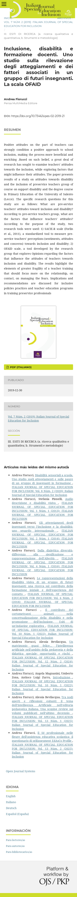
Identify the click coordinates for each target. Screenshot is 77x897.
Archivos (64, 18)
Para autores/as (15, 846)
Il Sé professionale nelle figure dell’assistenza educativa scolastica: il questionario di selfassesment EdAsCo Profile (42, 737)
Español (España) (17, 814)
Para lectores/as (15, 840)
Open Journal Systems (20, 771)
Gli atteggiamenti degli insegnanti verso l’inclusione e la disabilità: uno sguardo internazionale (42, 526)
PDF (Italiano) (20, 367)
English (11, 796)
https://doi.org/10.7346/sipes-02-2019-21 (38, 116)
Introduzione (62, 677)
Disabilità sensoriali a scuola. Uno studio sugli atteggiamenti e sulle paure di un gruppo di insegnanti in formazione (42, 479)
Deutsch (11, 808)
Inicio (8, 18)
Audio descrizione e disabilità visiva (42, 501)
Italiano (11, 802)
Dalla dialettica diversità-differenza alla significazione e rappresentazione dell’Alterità (42, 554)
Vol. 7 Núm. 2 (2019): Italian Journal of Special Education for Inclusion (38, 24)
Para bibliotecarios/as (19, 852)
